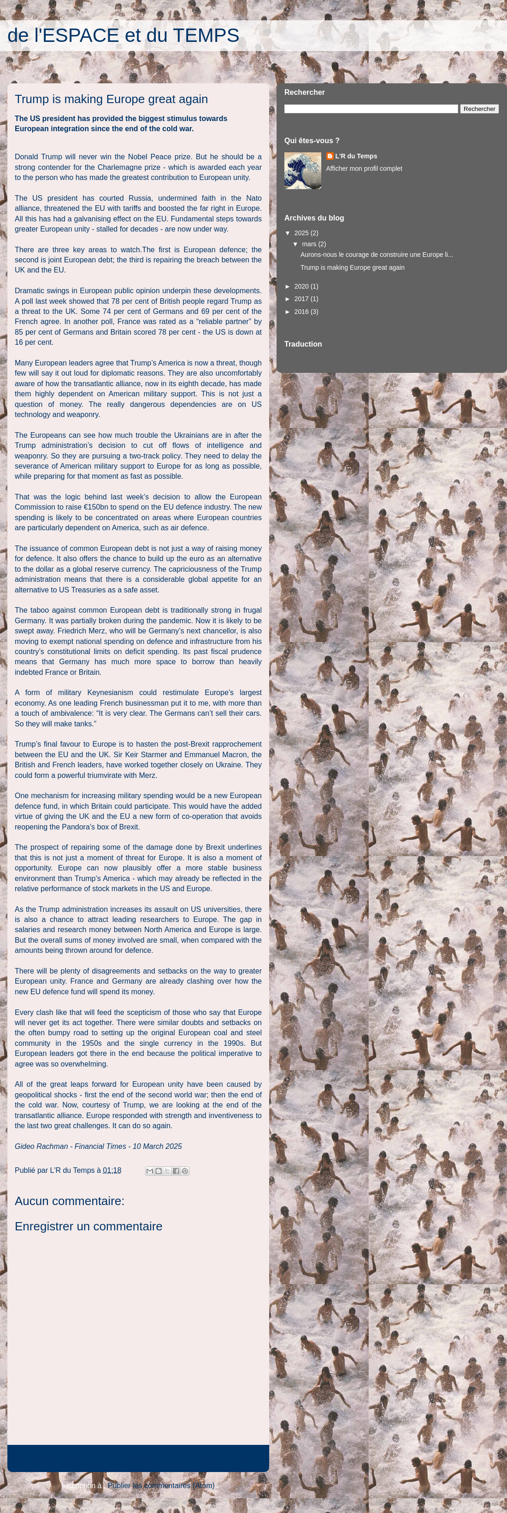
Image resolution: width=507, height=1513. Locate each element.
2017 (303, 298)
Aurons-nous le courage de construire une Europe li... (377, 254)
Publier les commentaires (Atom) (161, 1486)
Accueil (137, 1458)
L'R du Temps (356, 156)
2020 (303, 286)
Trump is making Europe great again (353, 267)
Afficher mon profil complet (364, 168)
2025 (303, 233)
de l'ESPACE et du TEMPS (123, 35)
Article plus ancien (226, 1458)
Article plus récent (50, 1458)
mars (310, 244)
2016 (303, 311)
